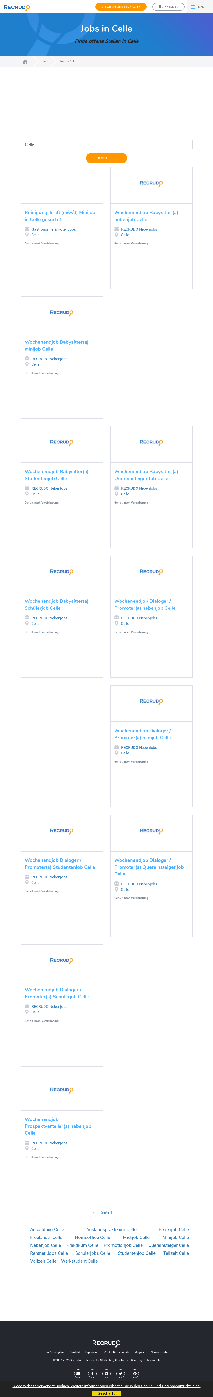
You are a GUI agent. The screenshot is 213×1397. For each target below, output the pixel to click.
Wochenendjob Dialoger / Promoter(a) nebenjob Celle (144, 604)
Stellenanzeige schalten (121, 7)
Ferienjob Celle (174, 1229)
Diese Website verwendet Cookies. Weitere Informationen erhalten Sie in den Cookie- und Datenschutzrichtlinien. (107, 1386)
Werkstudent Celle (79, 1261)
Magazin (140, 1352)
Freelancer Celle (46, 1237)
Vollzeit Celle (43, 1261)
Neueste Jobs (159, 1352)
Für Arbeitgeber (55, 1352)
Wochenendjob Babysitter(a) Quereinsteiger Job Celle (146, 475)
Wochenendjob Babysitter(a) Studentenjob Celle (57, 475)
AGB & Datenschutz (116, 1352)
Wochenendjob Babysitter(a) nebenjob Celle (146, 216)
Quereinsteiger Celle (168, 1245)
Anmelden (168, 7)
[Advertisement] (106, 106)
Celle (35, 235)
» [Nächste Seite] (119, 1212)
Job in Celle (27, 234)
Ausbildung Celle (47, 1229)
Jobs (45, 61)
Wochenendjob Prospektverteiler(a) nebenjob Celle (58, 1126)
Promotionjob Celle (123, 1245)
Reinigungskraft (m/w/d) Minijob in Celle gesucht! (60, 216)
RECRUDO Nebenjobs (116, 229)
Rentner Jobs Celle (49, 1253)
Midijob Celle (136, 1237)
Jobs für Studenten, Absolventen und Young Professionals (25, 61)
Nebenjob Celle (45, 1245)
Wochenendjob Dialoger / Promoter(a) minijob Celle (142, 734)
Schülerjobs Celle (92, 1253)
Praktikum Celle (82, 1245)
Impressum (92, 1352)
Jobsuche (106, 158)
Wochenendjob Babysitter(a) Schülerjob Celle (57, 604)
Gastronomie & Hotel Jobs (27, 229)
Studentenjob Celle (137, 1253)
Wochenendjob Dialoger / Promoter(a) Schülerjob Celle (57, 993)
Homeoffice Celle (92, 1237)
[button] (200, 6)
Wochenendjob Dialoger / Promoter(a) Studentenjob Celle (60, 863)
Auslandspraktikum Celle (111, 1229)
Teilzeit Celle (176, 1253)
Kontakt (75, 1352)
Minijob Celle (175, 1237)
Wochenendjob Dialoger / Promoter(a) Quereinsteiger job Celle (149, 867)
